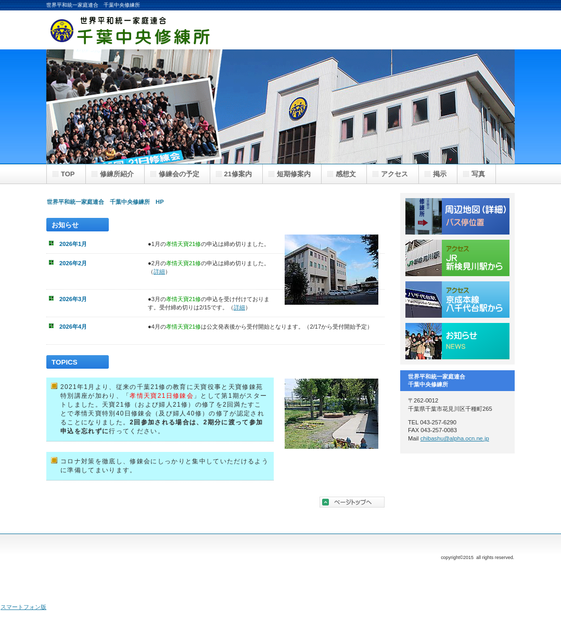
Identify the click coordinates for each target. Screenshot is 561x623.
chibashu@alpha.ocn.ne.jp (454, 438)
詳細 (159, 271)
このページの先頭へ (352, 502)
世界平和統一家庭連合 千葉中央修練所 (150, 29)
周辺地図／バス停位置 (457, 216)
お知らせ (457, 341)
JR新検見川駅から (457, 258)
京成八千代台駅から (457, 299)
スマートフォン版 (23, 607)
